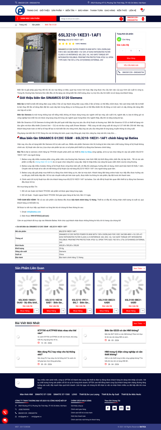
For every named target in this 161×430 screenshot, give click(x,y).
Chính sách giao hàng (78, 409)
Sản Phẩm (56, 10)
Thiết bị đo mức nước (131, 394)
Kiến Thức (122, 10)
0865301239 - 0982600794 (29, 3)
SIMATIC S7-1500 (61, 394)
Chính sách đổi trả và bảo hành (81, 413)
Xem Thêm (139, 269)
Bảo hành (83, 10)
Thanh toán (96, 10)
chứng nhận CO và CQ (43, 162)
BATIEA (143, 427)
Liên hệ (132, 10)
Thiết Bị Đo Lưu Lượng (89, 394)
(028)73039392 (24, 409)
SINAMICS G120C (65, 49)
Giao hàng (109, 10)
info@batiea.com (34, 212)
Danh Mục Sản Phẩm (28, 18)
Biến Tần (70, 10)
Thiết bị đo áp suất (110, 394)
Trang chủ (32, 10)
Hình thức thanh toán (78, 416)
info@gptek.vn (23, 417)
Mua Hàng (131, 58)
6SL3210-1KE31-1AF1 (67, 231)
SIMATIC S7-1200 (43, 394)
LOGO (74, 394)
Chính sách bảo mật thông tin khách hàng (85, 420)
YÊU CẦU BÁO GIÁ (131, 65)
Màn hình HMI (26, 394)
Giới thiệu (45, 10)
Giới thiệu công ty (77, 406)
